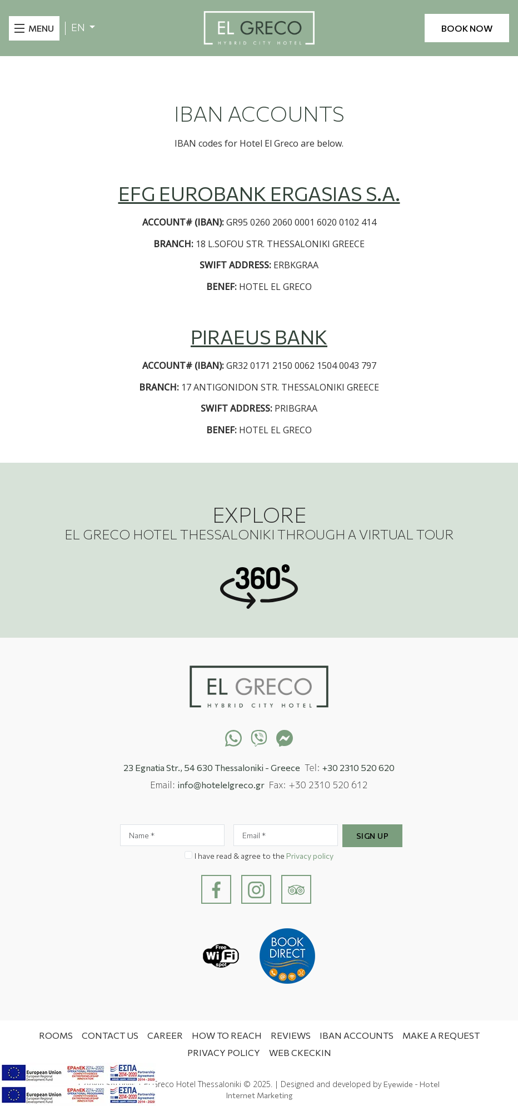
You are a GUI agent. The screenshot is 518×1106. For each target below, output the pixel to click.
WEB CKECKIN (300, 1052)
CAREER (165, 1035)
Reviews (291, 1035)
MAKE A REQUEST (441, 1035)
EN (79, 27)
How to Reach (227, 1035)
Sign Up (372, 835)
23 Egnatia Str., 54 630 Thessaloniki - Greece (211, 767)
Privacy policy (309, 855)
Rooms (56, 1035)
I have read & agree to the (264, 855)
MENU (41, 28)
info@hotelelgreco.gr (221, 784)
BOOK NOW (466, 28)
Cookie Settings (107, 1084)
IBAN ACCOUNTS (357, 1035)
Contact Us (110, 1035)
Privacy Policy (223, 1052)
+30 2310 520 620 (358, 767)
